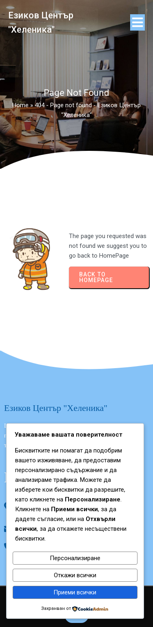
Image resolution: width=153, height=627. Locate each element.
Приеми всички (74, 592)
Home (20, 105)
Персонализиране (75, 558)
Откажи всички (75, 575)
